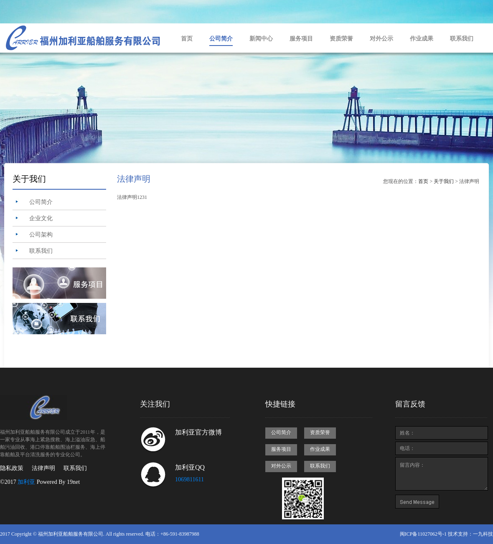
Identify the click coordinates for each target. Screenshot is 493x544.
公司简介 (221, 39)
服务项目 (301, 39)
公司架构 (41, 234)
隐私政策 (11, 468)
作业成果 (421, 39)
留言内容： (441, 474)
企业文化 (41, 218)
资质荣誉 (341, 39)
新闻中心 (261, 39)
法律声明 (43, 468)
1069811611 (189, 479)
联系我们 (461, 39)
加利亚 (26, 482)
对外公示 (381, 39)
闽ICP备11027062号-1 (423, 534)
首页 (187, 39)
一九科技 (483, 534)
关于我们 (444, 181)
